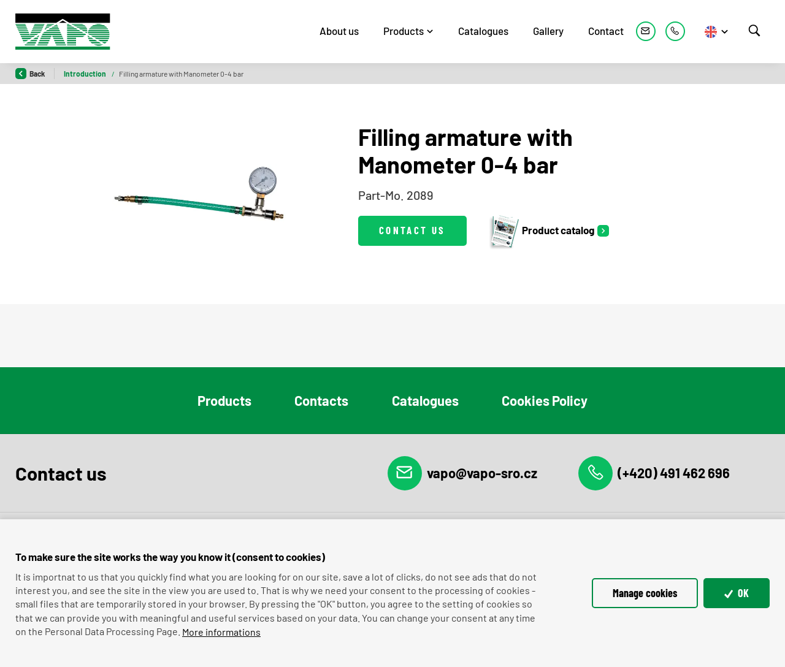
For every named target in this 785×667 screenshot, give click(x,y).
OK (736, 593)
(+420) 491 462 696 (654, 473)
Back (30, 73)
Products (403, 31)
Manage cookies (645, 593)
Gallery (548, 31)
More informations (221, 632)
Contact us (412, 230)
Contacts (321, 400)
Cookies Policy (545, 400)
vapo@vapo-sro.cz (462, 473)
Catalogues (483, 31)
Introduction (85, 73)
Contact (606, 31)
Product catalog (541, 231)
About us (339, 31)
